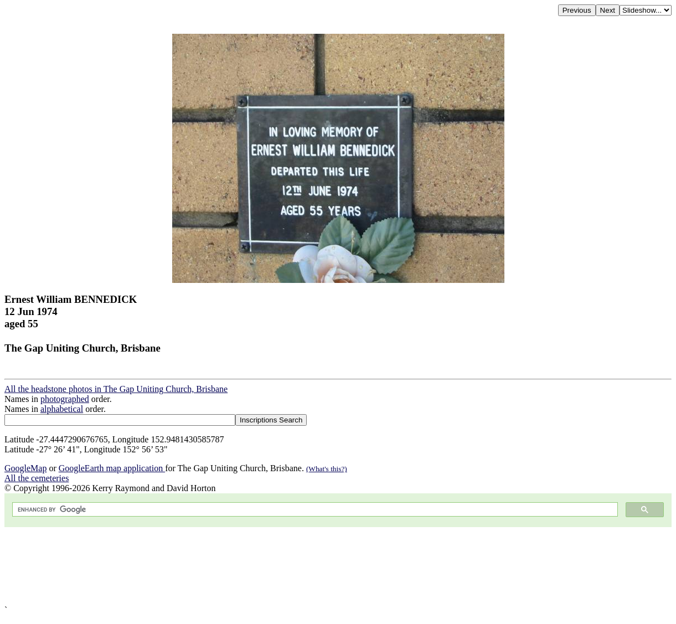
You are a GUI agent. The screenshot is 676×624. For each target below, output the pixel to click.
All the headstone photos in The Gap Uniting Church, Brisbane (116, 389)
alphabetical (61, 409)
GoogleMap (25, 468)
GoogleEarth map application (112, 468)
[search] (314, 510)
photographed (64, 399)
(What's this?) (326, 469)
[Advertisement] (336, 566)
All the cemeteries (36, 478)
